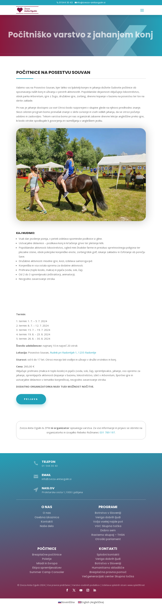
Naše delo (47, 526)
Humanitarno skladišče (108, 568)
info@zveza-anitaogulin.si (90, 2)
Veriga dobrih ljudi (108, 517)
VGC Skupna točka (108, 526)
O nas (47, 513)
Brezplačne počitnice (47, 555)
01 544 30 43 (65, 2)
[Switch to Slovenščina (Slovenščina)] (66, 602)
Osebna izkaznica (47, 517)
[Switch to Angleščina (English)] (91, 602)
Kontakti (47, 522)
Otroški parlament (108, 539)
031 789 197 (107, 432)
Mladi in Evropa (46, 563)
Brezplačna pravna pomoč (108, 572)
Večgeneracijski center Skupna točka (108, 576)
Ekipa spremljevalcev (47, 568)
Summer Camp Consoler (47, 572)
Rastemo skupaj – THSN (108, 535)
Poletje (47, 559)
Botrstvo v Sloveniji (108, 513)
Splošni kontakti (108, 555)
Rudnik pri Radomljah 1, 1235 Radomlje (73, 352)
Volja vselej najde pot (108, 522)
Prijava (31, 399)
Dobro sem (108, 530)
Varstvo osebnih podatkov (86, 585)
